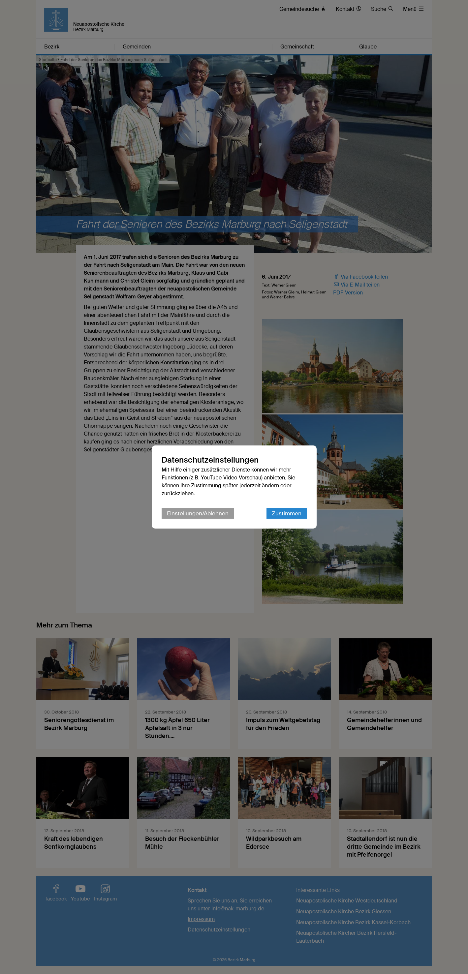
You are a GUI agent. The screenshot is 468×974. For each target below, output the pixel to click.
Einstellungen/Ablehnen (198, 513)
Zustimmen (286, 513)
